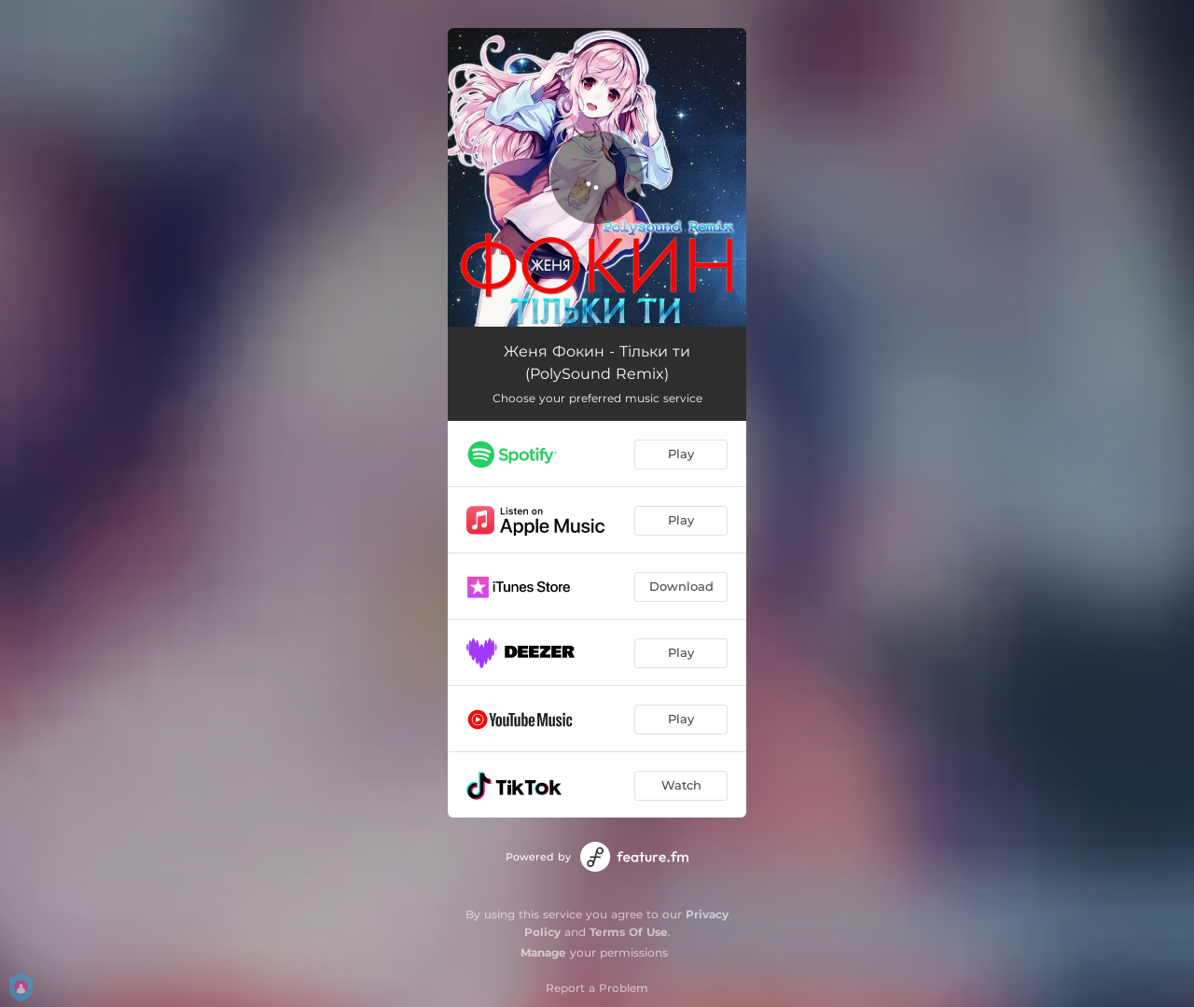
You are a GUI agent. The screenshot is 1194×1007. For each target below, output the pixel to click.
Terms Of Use (629, 932)
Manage (543, 952)
